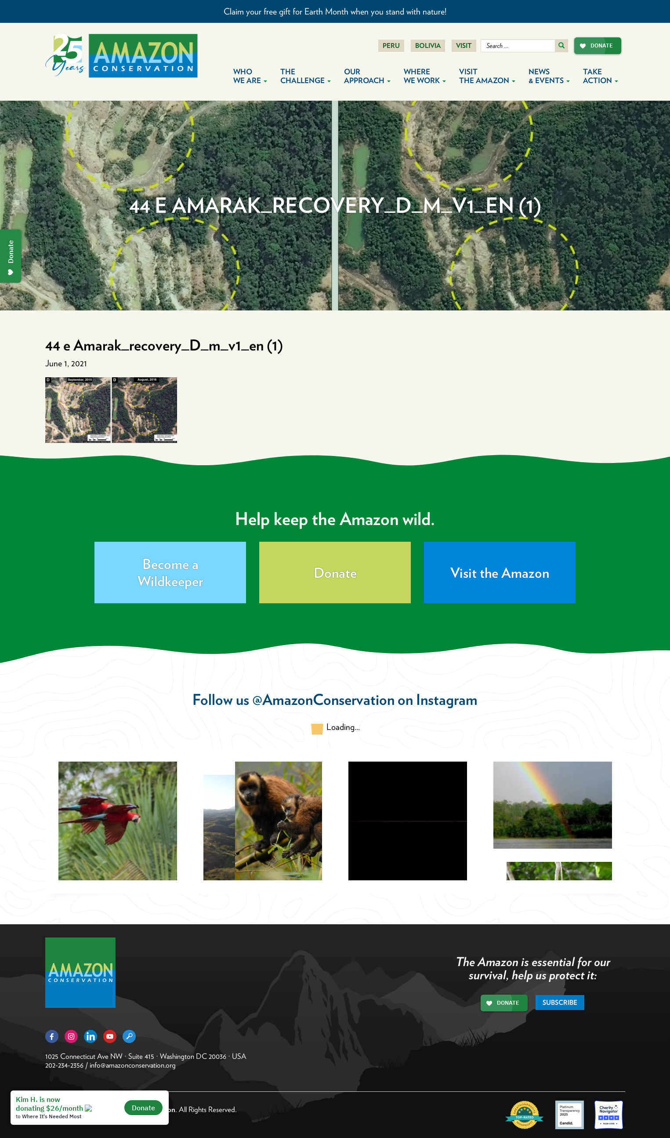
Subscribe (560, 1003)
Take (600, 76)
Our (367, 76)
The (305, 76)
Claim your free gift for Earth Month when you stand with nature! (335, 11)
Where (425, 76)
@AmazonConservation (323, 699)
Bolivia (428, 46)
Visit (464, 46)
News (549, 76)
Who (250, 76)
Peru (391, 46)
